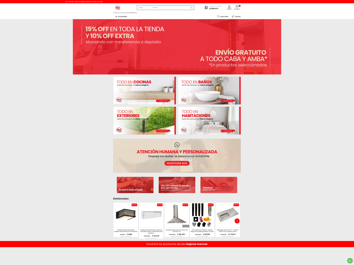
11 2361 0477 (213, 8)
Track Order (222, 16)
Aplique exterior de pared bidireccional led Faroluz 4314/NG (125, 231)
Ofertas (236, 16)
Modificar (134, 13)
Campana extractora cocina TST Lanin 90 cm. (177, 231)
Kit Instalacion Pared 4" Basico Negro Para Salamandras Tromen (202, 231)
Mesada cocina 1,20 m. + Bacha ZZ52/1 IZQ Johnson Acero (227, 231)
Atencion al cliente (215, 6)
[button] (127, 16)
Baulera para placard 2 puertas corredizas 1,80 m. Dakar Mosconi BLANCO (151, 231)
